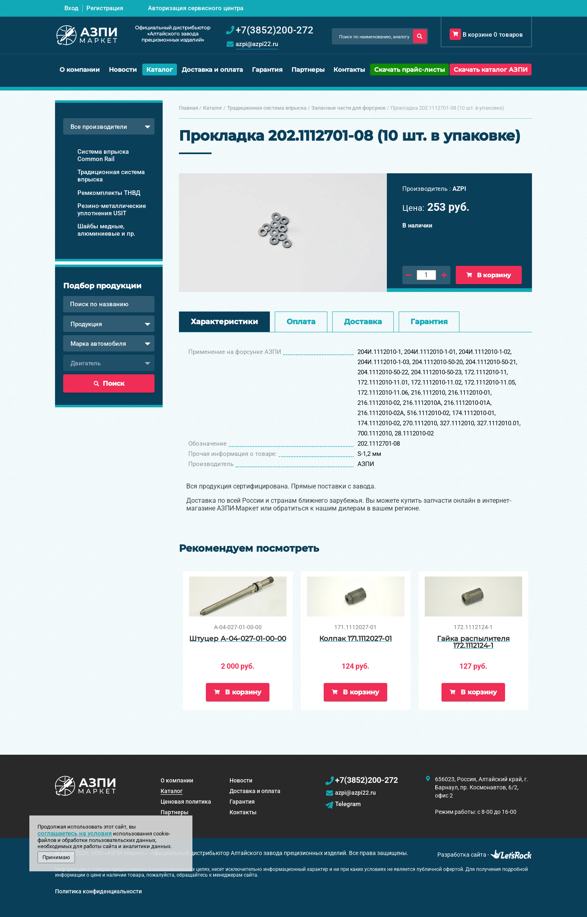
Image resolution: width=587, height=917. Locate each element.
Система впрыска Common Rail (103, 155)
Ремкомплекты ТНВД (108, 193)
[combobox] (108, 126)
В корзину (488, 275)
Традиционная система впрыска (111, 175)
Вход (71, 8)
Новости (123, 69)
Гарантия (267, 69)
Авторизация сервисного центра (195, 8)
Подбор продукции (102, 285)
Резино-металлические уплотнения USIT (111, 209)
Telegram (348, 804)
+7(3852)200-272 (366, 780)
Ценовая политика (186, 801)
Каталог (159, 69)
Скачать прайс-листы (409, 69)
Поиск (109, 383)
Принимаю (56, 857)
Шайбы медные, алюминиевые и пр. (106, 230)
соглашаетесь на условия (75, 833)
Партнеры (307, 69)
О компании (80, 69)
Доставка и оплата (212, 69)
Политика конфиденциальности (98, 891)
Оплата (301, 321)
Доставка (363, 321)
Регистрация (104, 8)
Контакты (349, 69)
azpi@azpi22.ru (257, 44)
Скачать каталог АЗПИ (490, 69)
